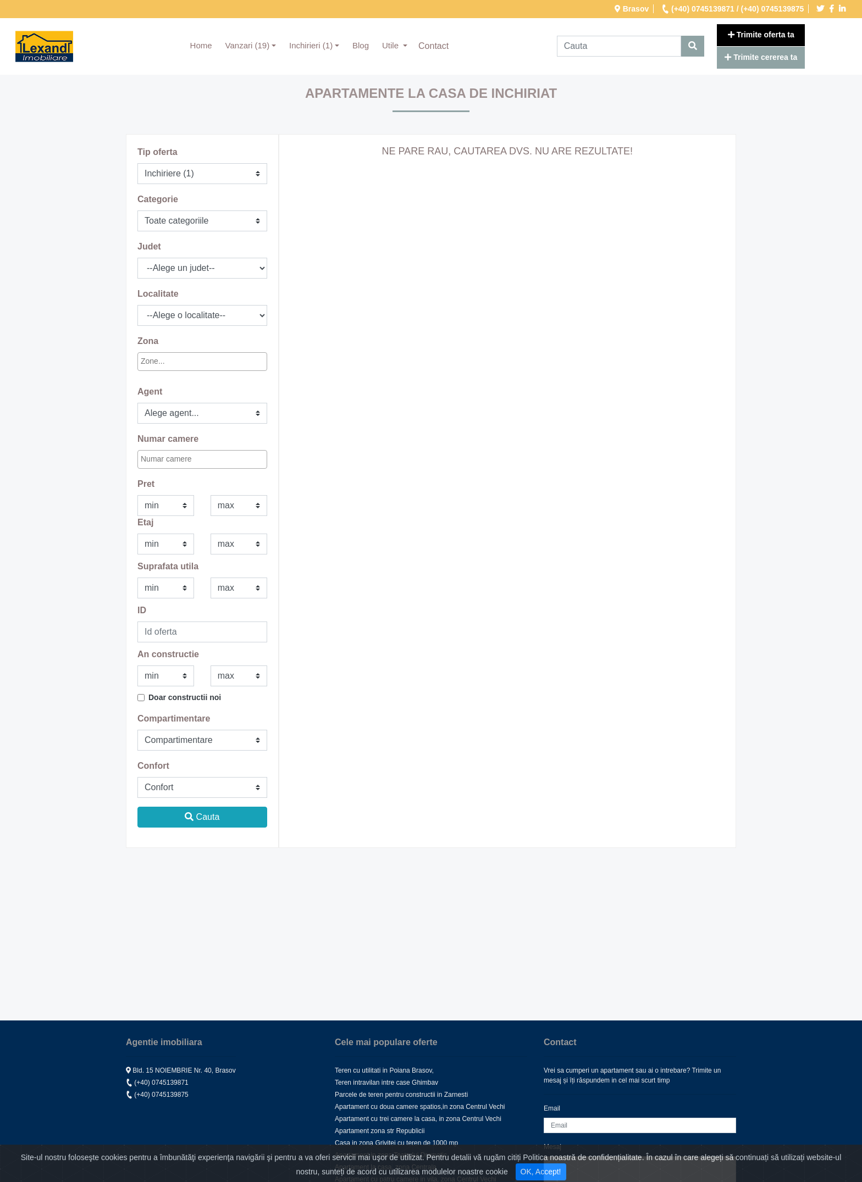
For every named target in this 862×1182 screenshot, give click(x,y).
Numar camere (167, 438)
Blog (360, 45)
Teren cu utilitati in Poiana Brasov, (384, 1070)
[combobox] (202, 361)
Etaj (145, 522)
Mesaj (552, 1147)
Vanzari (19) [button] (247, 45)
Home (204, 44)
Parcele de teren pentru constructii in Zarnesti (401, 1094)
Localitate (158, 293)
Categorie (157, 199)
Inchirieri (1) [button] (311, 45)
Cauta (202, 817)
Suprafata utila (167, 566)
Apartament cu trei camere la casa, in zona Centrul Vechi (418, 1119)
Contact (433, 46)
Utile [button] (391, 45)
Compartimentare (173, 718)
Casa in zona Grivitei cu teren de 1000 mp (396, 1143)
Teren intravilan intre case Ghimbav (386, 1082)
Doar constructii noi (184, 697)
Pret (145, 484)
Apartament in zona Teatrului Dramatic (391, 1155)
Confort (153, 765)
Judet (149, 246)
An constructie (168, 654)
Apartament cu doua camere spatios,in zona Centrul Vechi (420, 1107)
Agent (149, 391)
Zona (147, 341)
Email (552, 1108)
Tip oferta (157, 152)
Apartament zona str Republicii (379, 1131)
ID (141, 610)
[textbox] (189, 361)
